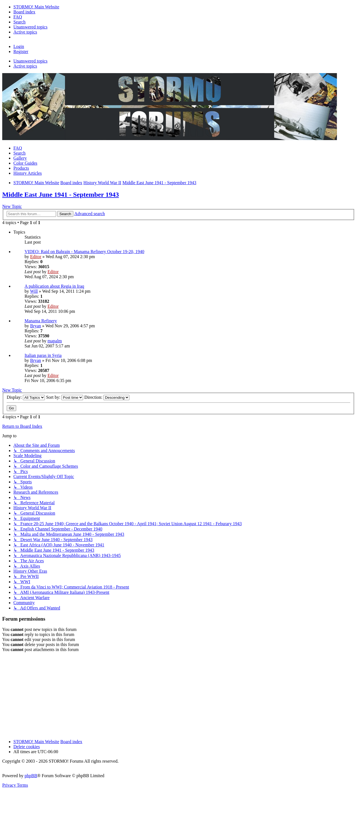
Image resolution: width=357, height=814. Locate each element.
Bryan (35, 325)
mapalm (54, 340)
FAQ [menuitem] (17, 148)
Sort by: (64, 397)
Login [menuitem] (18, 46)
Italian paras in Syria (43, 355)
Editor (35, 256)
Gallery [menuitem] (20, 158)
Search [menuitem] (19, 153)
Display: (26, 397)
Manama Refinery (41, 320)
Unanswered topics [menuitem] (30, 61)
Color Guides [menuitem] (25, 163)
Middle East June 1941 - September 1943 (60, 194)
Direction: (106, 397)
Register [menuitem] (20, 51)
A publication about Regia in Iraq (54, 286)
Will (34, 291)
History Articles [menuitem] (27, 173)
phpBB (31, 775)
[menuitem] (36, 6)
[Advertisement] (169, 696)
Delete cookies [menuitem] (26, 746)
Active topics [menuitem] (25, 66)
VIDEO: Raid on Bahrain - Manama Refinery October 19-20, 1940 (84, 251)
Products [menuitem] (21, 168)
